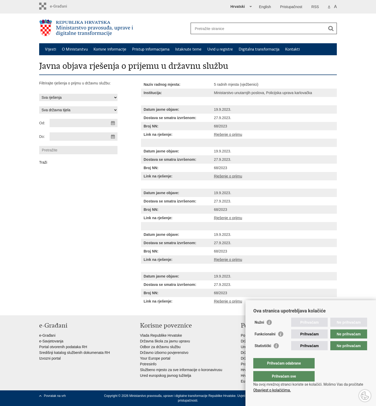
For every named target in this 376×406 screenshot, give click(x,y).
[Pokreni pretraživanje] (330, 28)
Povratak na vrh (55, 396)
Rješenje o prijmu (228, 134)
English (265, 7)
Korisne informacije (109, 49)
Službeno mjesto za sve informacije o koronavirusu (181, 370)
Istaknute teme (188, 49)
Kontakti (292, 49)
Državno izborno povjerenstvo (164, 352)
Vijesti (50, 49)
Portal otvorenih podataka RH (63, 347)
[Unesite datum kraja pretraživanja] (84, 136)
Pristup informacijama (150, 49)
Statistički (263, 356)
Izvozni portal (50, 358)
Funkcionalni (265, 344)
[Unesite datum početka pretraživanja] (84, 123)
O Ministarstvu (75, 49)
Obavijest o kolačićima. (272, 390)
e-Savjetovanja (51, 341)
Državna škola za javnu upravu (165, 341)
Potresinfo (148, 364)
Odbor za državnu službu (160, 347)
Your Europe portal (155, 358)
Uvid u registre (220, 49)
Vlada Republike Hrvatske (161, 335)
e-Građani (47, 335)
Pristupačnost (291, 7)
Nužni (259, 333)
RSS (315, 7)
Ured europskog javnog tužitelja (165, 375)
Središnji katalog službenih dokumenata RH (74, 352)
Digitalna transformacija (259, 49)
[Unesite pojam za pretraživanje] (258, 28)
